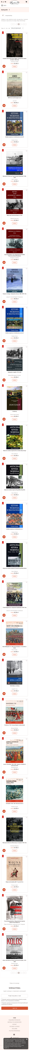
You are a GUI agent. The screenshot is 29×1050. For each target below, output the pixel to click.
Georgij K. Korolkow (14, 257)
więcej (14, 66)
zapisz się (14, 1008)
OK (26, 1039)
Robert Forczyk (14, 806)
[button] (17, 28)
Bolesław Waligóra (15, 845)
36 (9, 28)
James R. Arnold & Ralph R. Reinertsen (14, 297)
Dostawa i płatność (14, 1026)
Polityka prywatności (14, 1030)
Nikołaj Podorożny (15, 218)
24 (6, 28)
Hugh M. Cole (14, 689)
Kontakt (14, 1024)
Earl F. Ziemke (14, 179)
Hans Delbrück (15, 453)
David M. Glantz (14, 963)
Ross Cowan (14, 649)
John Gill (14, 101)
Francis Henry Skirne (14, 414)
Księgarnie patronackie (14, 1020)
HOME (14, 1018)
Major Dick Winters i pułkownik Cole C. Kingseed (14, 924)
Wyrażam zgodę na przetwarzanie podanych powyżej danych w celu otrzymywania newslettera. (13, 1000)
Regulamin (14, 1028)
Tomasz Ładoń (14, 885)
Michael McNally (14, 728)
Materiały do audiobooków (14, 1022)
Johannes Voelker (14, 61)
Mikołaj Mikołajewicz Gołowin (14, 375)
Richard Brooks (14, 767)
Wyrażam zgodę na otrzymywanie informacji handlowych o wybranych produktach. (14, 1003)
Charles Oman (15, 140)
